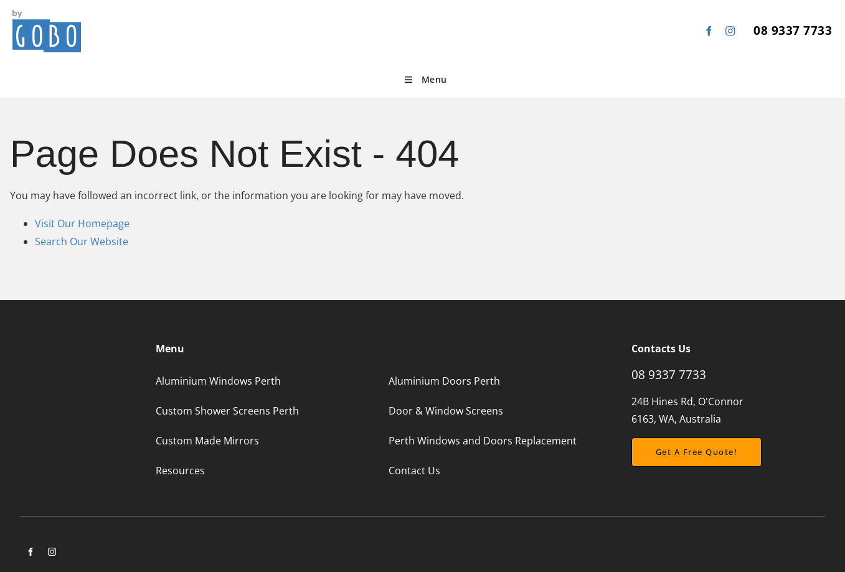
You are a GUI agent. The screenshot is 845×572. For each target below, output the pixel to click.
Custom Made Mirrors (207, 441)
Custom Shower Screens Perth (227, 411)
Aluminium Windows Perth (218, 381)
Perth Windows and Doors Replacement (483, 441)
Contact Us (414, 470)
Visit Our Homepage (82, 223)
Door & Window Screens (446, 411)
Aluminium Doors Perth (444, 381)
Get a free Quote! (672, 446)
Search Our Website (81, 241)
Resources (180, 470)
